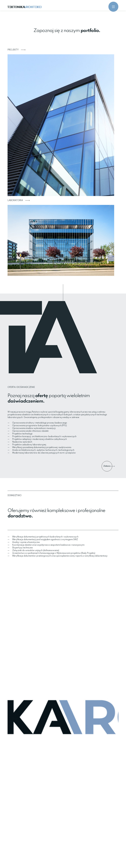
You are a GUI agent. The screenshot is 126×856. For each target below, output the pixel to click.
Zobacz (107, 466)
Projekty (16, 50)
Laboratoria (19, 200)
